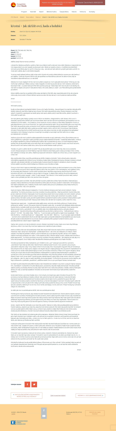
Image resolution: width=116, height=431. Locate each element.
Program (24, 12)
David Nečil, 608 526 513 (93, 3)
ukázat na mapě (57, 4)
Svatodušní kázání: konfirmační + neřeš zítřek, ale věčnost (26, 395)
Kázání (41, 12)
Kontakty (92, 12)
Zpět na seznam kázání (58, 395)
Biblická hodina (51, 12)
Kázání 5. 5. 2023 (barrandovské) (90, 395)
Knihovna (83, 12)
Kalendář (33, 12)
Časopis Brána (64, 12)
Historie (74, 12)
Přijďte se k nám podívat (95, 413)
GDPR (13, 414)
